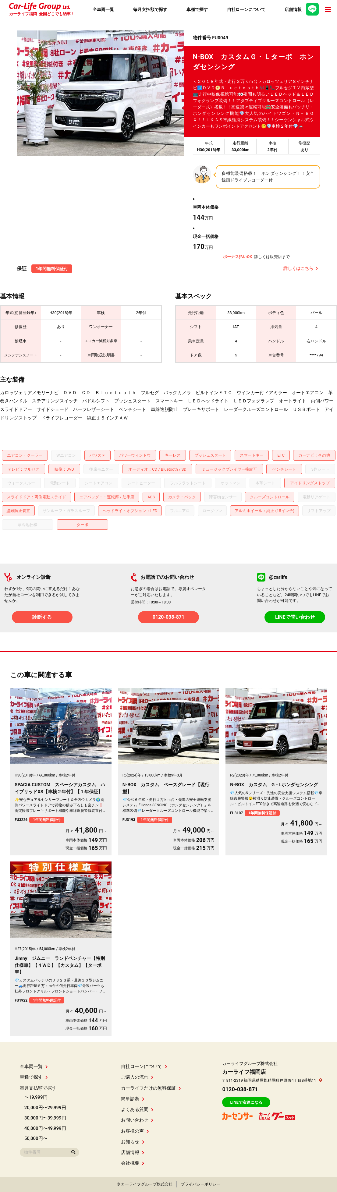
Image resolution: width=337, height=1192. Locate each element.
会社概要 (132, 1163)
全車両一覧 (34, 1066)
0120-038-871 (168, 617)
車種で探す (34, 1077)
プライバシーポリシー (200, 1184)
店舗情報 (132, 1152)
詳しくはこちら (300, 268)
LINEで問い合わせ (295, 617)
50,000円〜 (36, 1138)
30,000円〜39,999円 (45, 1118)
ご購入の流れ (137, 1077)
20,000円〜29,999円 (45, 1107)
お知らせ (132, 1141)
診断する (42, 617)
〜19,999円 (36, 1097)
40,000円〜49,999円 (45, 1128)
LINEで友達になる (246, 1102)
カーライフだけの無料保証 (151, 1088)
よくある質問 (137, 1109)
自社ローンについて (144, 1066)
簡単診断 (132, 1099)
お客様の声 (135, 1131)
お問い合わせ (137, 1120)
